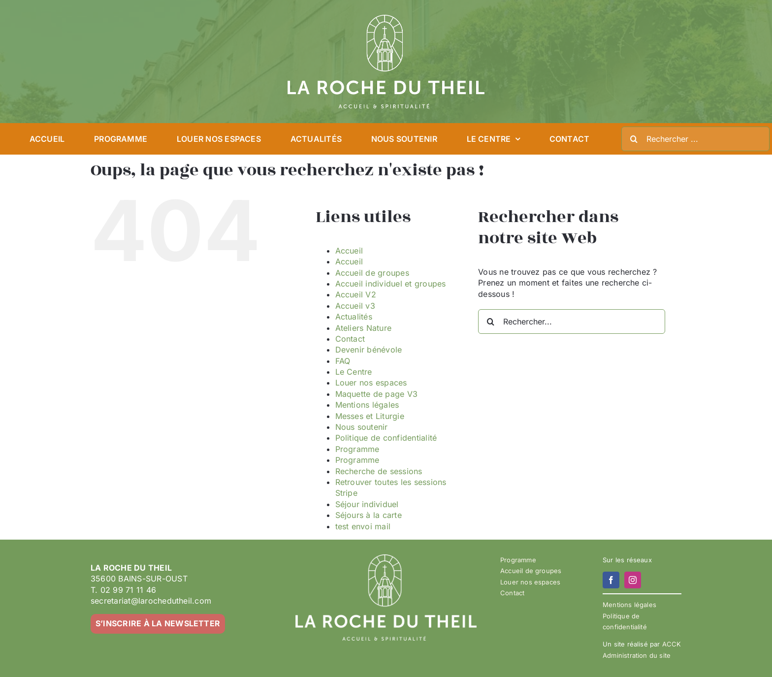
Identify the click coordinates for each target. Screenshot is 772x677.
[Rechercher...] (571, 321)
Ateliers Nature (363, 328)
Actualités (353, 317)
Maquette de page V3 (376, 394)
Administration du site (637, 655)
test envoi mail (363, 526)
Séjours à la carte (368, 515)
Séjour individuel (367, 504)
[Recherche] (633, 139)
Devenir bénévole (368, 350)
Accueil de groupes (372, 273)
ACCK (671, 644)
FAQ (343, 361)
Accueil (349, 251)
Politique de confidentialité (386, 438)
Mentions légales (367, 405)
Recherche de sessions (378, 471)
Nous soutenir (361, 427)
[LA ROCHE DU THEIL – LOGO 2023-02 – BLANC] (386, 19)
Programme (357, 449)
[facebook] (611, 580)
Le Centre (353, 372)
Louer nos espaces (371, 382)
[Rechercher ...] (695, 139)
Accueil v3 (355, 306)
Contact (350, 339)
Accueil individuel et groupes (390, 284)
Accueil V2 (355, 294)
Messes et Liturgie (369, 416)
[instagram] (632, 580)
